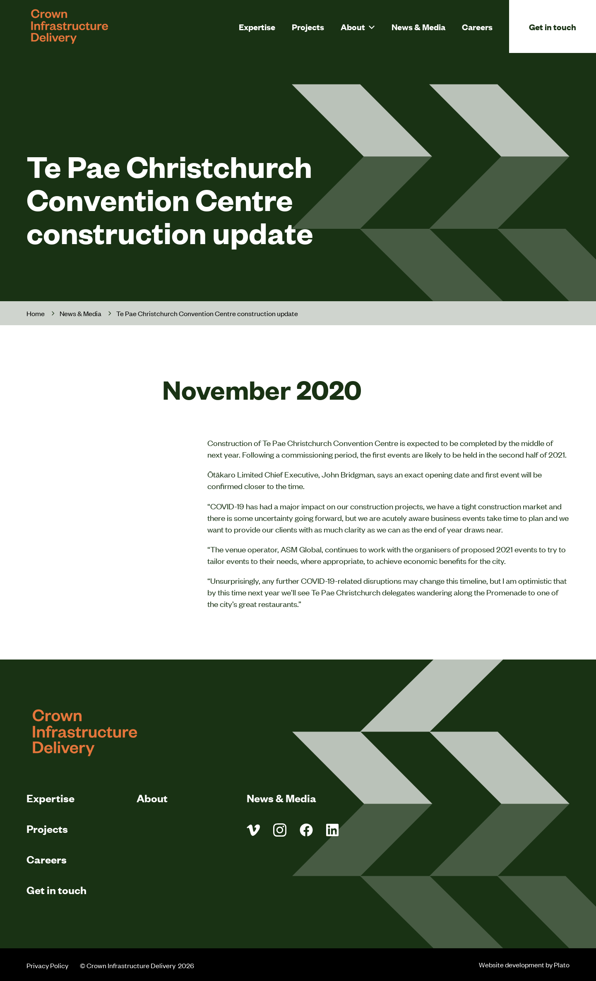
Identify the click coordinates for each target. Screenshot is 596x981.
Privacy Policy (47, 965)
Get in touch (552, 26)
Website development (511, 964)
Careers (477, 26)
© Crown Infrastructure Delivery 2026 (137, 965)
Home (35, 313)
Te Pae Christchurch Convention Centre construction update (207, 313)
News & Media (418, 26)
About (353, 26)
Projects (308, 26)
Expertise (257, 26)
